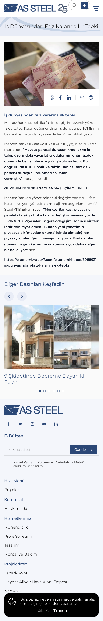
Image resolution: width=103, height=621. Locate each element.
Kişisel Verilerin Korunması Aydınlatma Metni (48, 462)
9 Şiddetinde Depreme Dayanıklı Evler (44, 391)
